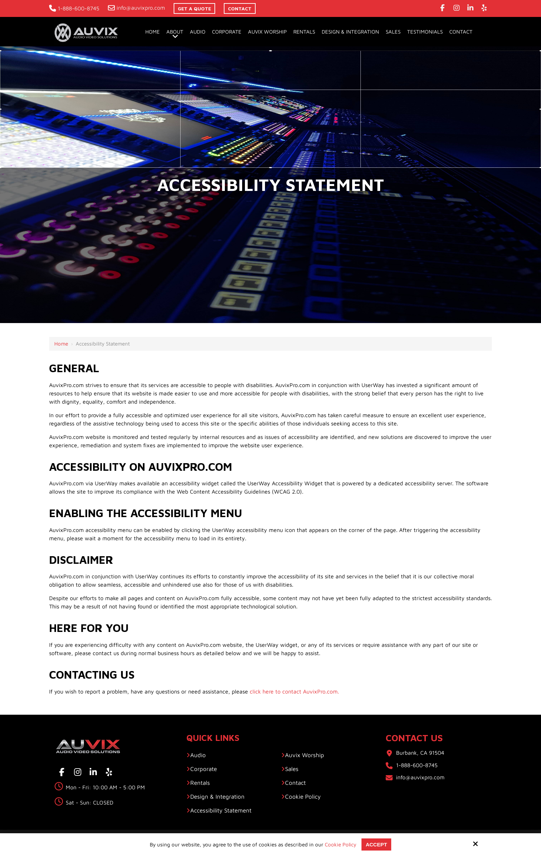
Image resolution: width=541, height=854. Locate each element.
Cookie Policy (340, 844)
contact (239, 8)
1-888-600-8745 (74, 8)
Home (61, 344)
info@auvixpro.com (136, 7)
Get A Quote (194, 8)
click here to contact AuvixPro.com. (294, 691)
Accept (376, 844)
